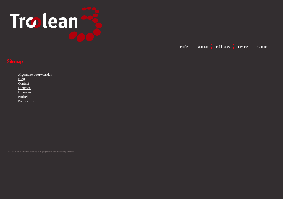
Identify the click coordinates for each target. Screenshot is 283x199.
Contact (262, 46)
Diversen (243, 46)
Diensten (202, 46)
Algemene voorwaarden (35, 74)
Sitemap (70, 151)
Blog (21, 79)
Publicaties (223, 46)
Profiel (184, 46)
